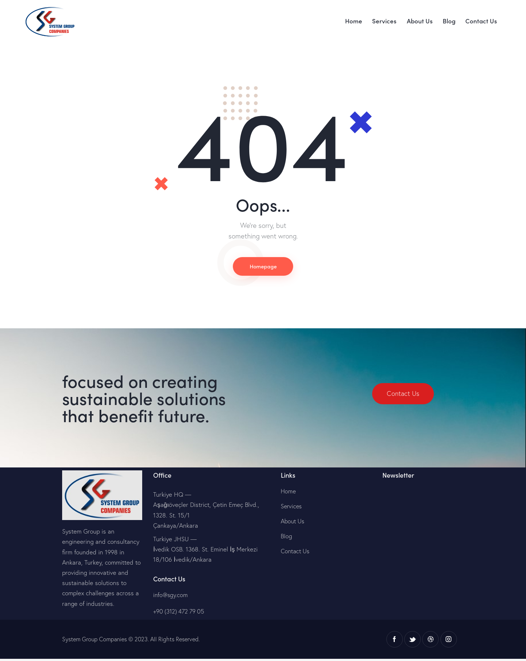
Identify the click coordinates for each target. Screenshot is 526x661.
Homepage (263, 267)
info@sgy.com (171, 596)
